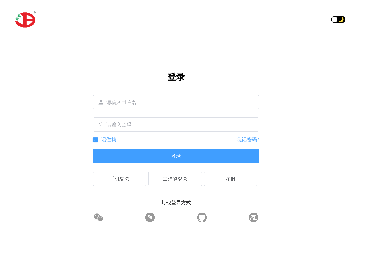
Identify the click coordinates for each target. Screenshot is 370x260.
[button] (352, 19)
